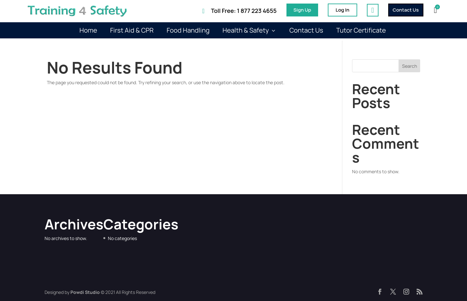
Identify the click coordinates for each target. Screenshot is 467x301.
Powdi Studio (85, 292)
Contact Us (406, 9)
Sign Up (302, 9)
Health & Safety (249, 30)
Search (409, 66)
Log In (342, 9)
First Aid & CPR (132, 30)
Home (88, 30)
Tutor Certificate (361, 30)
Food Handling (188, 30)
